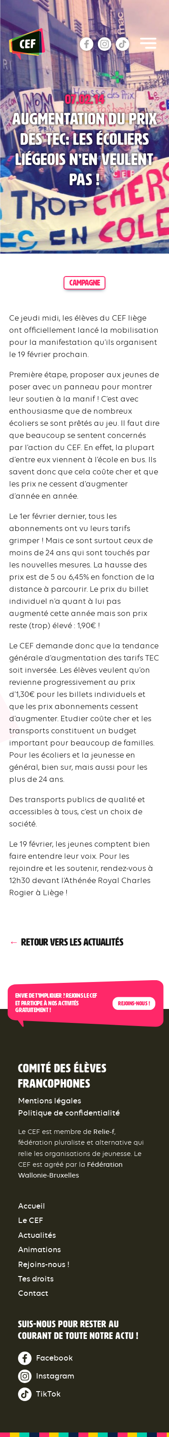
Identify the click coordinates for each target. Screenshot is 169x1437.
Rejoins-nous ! (134, 1003)
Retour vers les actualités (72, 942)
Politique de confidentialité (69, 1112)
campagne (84, 282)
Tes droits (36, 1278)
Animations (39, 1249)
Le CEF (30, 1220)
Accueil (31, 1205)
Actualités (37, 1235)
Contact (33, 1293)
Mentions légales (49, 1100)
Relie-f (103, 1131)
